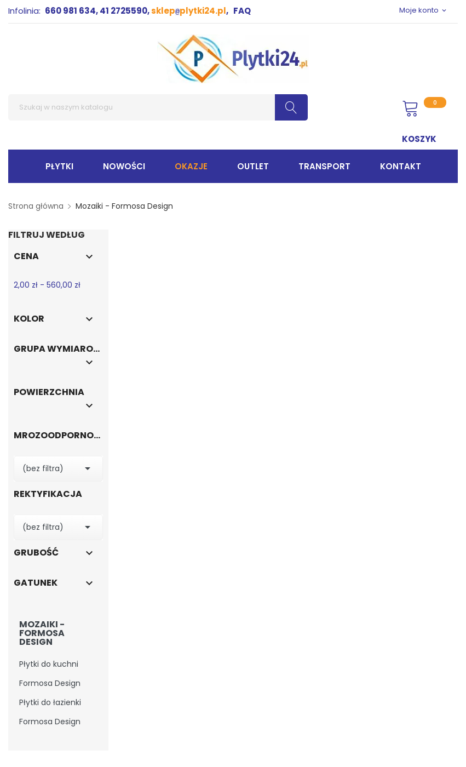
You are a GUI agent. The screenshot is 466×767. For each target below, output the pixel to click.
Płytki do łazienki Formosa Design (50, 712)
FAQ (242, 10)
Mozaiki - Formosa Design (42, 633)
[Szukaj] (158, 107)
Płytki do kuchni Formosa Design (49, 674)
